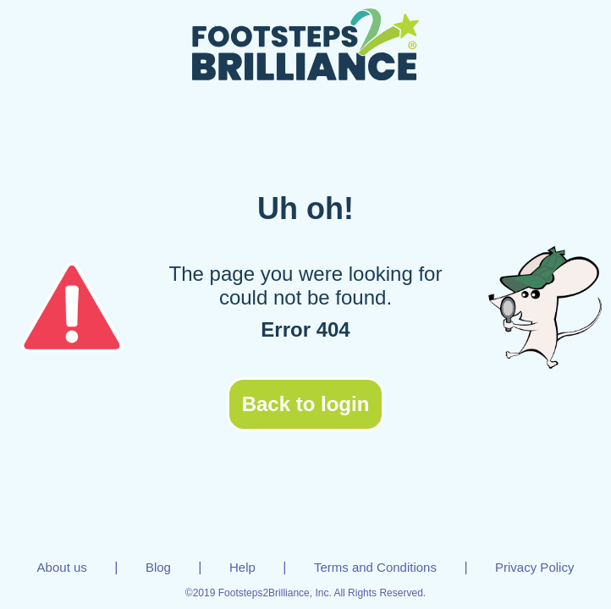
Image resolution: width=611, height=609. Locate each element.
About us (62, 567)
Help (242, 567)
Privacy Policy (534, 567)
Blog (158, 567)
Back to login (306, 403)
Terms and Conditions (375, 567)
